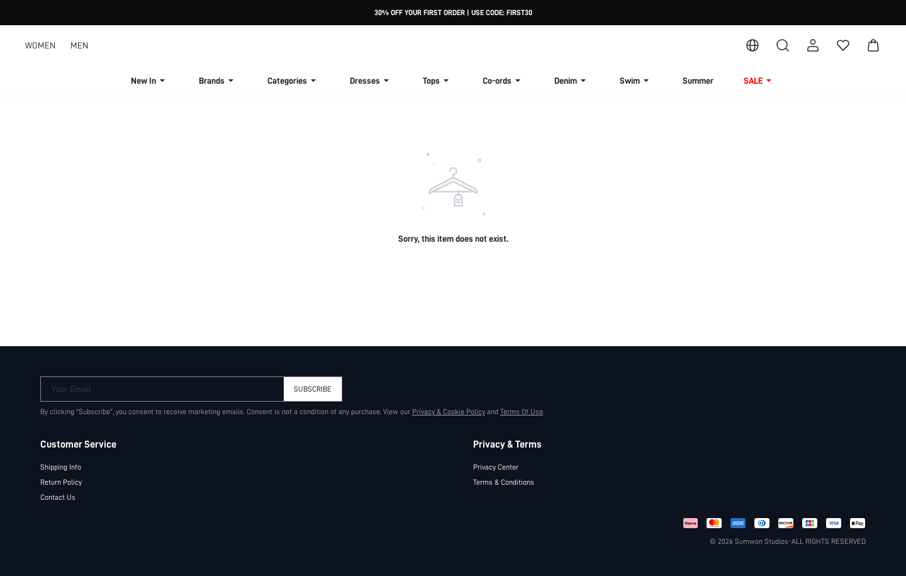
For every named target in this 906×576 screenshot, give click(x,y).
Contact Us (58, 497)
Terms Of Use (521, 411)
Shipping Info (60, 467)
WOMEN (40, 45)
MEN (79, 45)
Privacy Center (495, 467)
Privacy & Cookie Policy (448, 411)
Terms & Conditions (503, 482)
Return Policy (61, 482)
